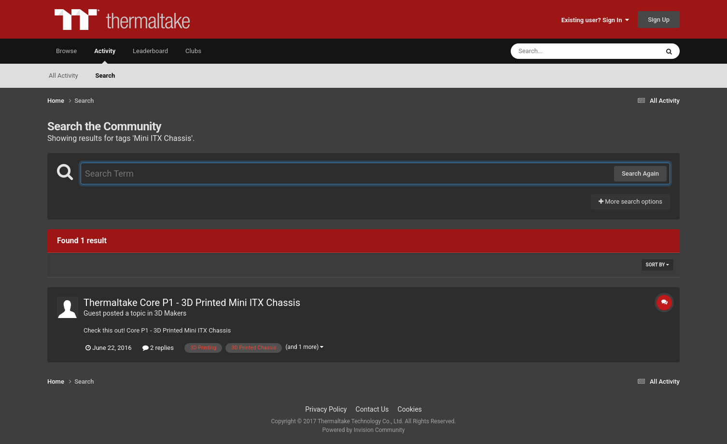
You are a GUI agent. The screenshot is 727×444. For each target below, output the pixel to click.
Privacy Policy (326, 409)
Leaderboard (150, 51)
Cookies (410, 409)
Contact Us (372, 409)
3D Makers (170, 313)
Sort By (657, 264)
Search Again (640, 173)
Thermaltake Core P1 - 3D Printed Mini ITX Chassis (192, 302)
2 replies (158, 347)
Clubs (193, 51)
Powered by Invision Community (363, 430)
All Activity (63, 75)
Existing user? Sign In (595, 20)
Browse (66, 51)
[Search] (560, 51)
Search (105, 75)
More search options (630, 201)
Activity (104, 55)
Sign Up (659, 19)
